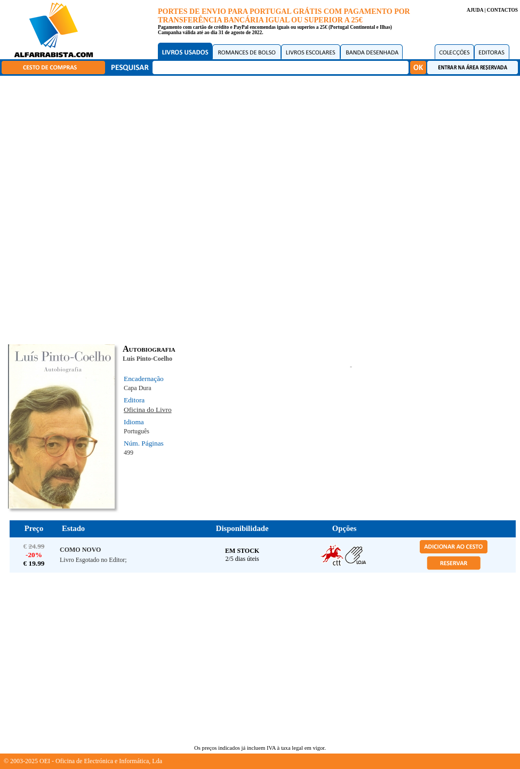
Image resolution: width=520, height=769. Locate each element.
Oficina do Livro (148, 410)
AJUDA (475, 10)
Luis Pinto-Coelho (147, 358)
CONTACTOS (502, 10)
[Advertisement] (437, 411)
